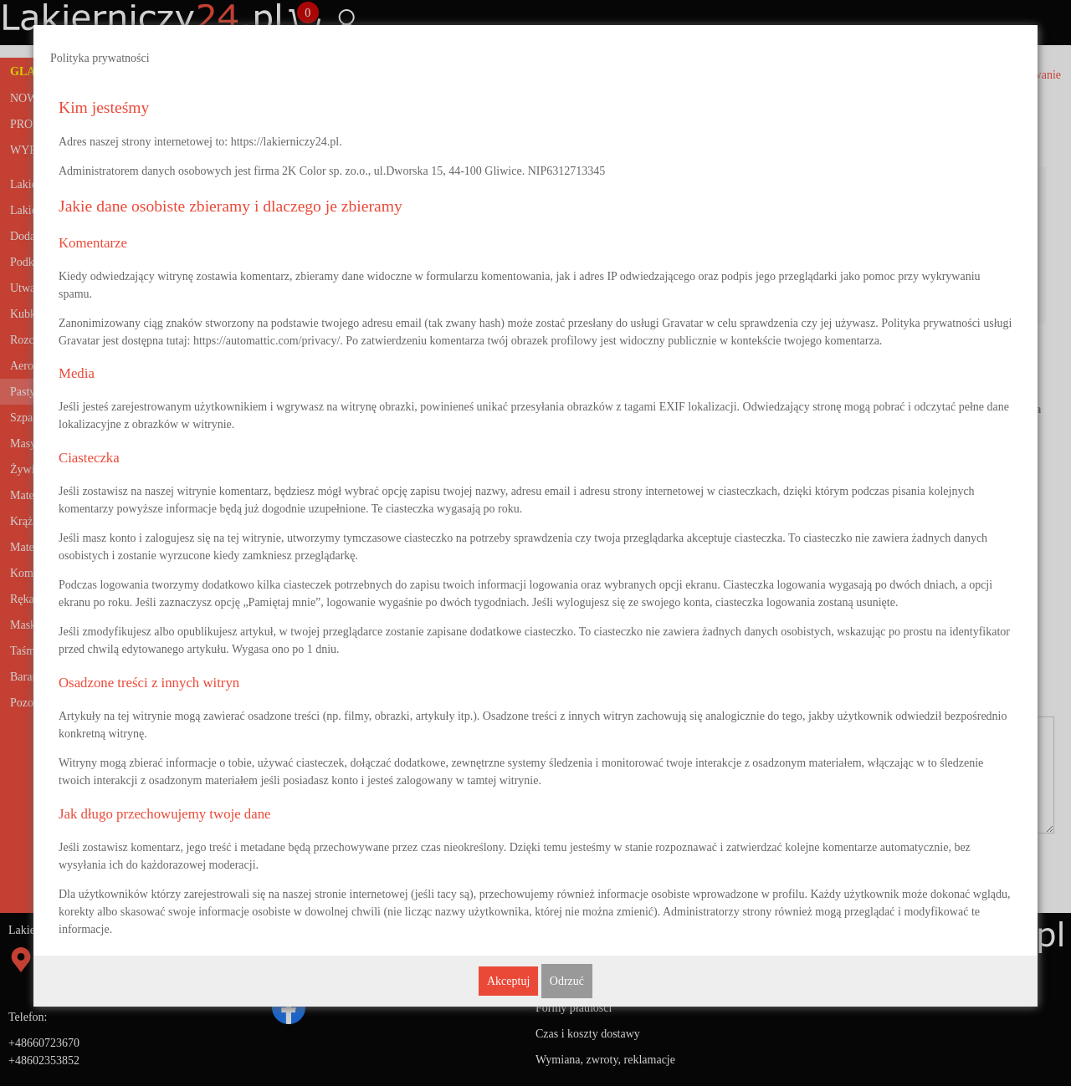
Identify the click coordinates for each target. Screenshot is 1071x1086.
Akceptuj (508, 981)
